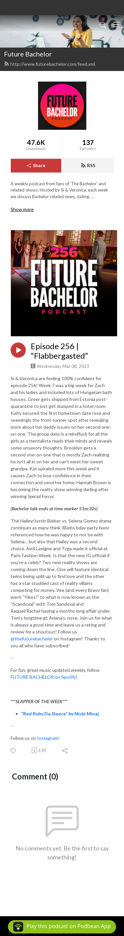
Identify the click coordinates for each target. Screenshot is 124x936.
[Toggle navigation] (116, 24)
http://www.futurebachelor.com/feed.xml (49, 64)
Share (36, 165)
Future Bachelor (28, 54)
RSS (88, 165)
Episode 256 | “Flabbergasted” (59, 351)
